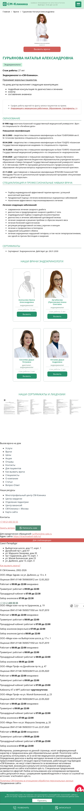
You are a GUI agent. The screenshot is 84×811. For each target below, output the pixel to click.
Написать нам (29, 527)
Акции (8, 458)
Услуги (8, 448)
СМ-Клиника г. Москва (17, 508)
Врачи (8, 451)
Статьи (9, 481)
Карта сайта (11, 512)
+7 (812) (9, 521)
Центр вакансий (13, 505)
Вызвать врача (42, 49)
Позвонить (23, 807)
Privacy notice (76, 605)
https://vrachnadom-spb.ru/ (27, 536)
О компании (11, 478)
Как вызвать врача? (10, 565)
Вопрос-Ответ (12, 485)
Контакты (10, 465)
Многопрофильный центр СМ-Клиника (25, 495)
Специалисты (12, 475)
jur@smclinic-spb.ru (42, 533)
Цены (8, 454)
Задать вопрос (7, 527)
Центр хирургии (13, 498)
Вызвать (27, 314)
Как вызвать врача (15, 471)
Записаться (65, 807)
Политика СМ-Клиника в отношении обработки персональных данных (36, 780)
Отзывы (9, 461)
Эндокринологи (12, 64)
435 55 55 (9, 602)
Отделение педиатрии (17, 502)
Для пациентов (13, 468)
